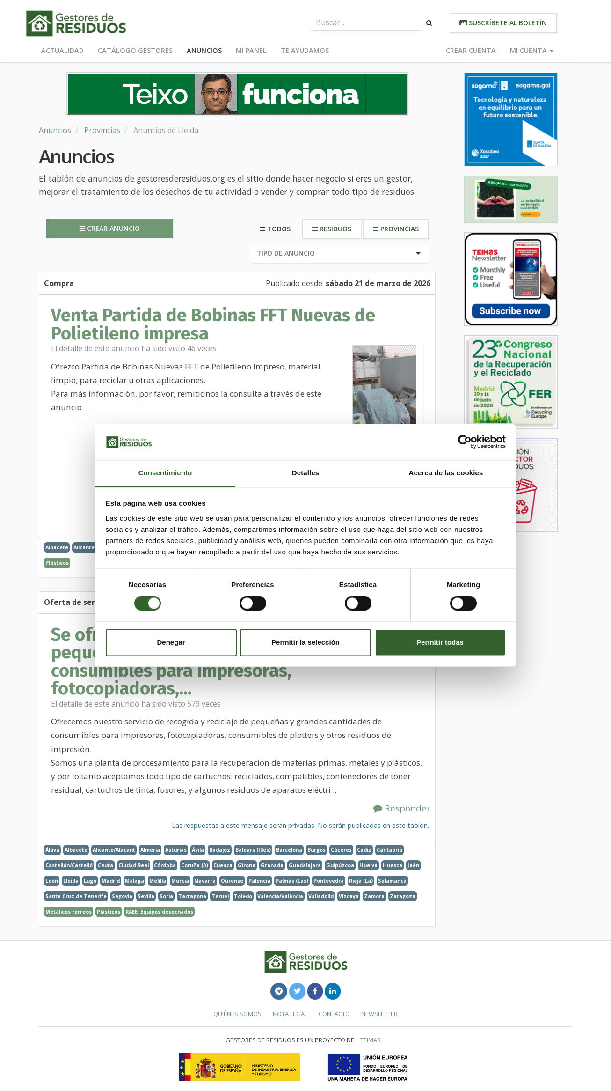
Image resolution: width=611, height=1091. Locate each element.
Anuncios (204, 50)
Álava (52, 849)
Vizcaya (349, 895)
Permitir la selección (305, 642)
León (51, 880)
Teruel (220, 895)
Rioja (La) (361, 880)
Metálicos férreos (68, 911)
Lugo (90, 880)
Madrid (111, 880)
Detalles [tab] (305, 473)
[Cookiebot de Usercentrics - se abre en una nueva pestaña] (465, 442)
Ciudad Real (133, 865)
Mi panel (251, 50)
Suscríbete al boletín (503, 22)
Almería (150, 849)
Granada (272, 865)
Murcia (180, 880)
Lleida (71, 880)
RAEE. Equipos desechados (159, 911)
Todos (275, 228)
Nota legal (290, 1014)
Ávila (198, 849)
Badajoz (219, 849)
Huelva (368, 865)
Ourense (232, 880)
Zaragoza (402, 895)
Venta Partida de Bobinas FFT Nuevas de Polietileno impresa (213, 324)
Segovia (122, 895)
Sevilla (146, 895)
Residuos (331, 228)
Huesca (392, 865)
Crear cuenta (471, 50)
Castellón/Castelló (69, 865)
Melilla (157, 880)
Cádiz (364, 849)
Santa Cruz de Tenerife (76, 895)
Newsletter (379, 1014)
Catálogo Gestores (135, 50)
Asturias (176, 849)
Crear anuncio (110, 228)
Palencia (259, 880)
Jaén (413, 865)
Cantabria (389, 849)
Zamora (374, 895)
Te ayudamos (305, 50)
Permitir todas (440, 642)
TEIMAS (370, 1040)
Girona (246, 865)
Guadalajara (305, 865)
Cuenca (223, 865)
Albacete (56, 547)
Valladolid (321, 895)
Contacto (334, 1014)
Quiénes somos (237, 1014)
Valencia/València (280, 895)
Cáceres (341, 849)
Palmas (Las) (292, 880)
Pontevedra (328, 880)
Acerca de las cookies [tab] (446, 473)
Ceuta (105, 865)
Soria (166, 895)
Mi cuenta (531, 50)
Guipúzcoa (340, 865)
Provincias (102, 130)
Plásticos (57, 562)
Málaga (134, 880)
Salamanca (392, 880)
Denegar (171, 642)
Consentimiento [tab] (165, 473)
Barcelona (289, 849)
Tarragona (192, 895)
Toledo (243, 895)
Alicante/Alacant (114, 849)
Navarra (205, 880)
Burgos (316, 849)
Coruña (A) (194, 865)
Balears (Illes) (253, 849)
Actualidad (62, 50)
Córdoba (165, 865)
